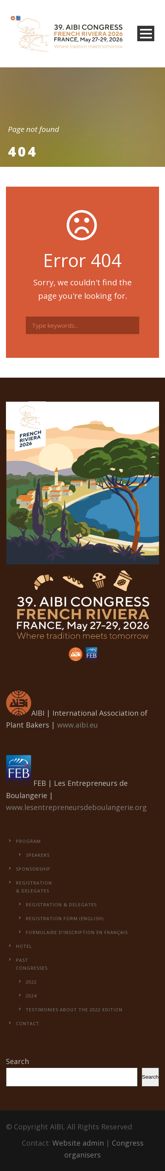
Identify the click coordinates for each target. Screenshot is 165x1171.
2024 (31, 996)
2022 (31, 982)
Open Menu (145, 33)
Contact (27, 1023)
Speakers (38, 855)
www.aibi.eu (77, 725)
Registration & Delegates (61, 904)
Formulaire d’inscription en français (77, 932)
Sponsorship (33, 869)
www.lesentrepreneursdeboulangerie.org (76, 807)
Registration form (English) (65, 918)
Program (28, 841)
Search (17, 1061)
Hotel (24, 946)
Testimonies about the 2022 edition (74, 1009)
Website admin (78, 1143)
